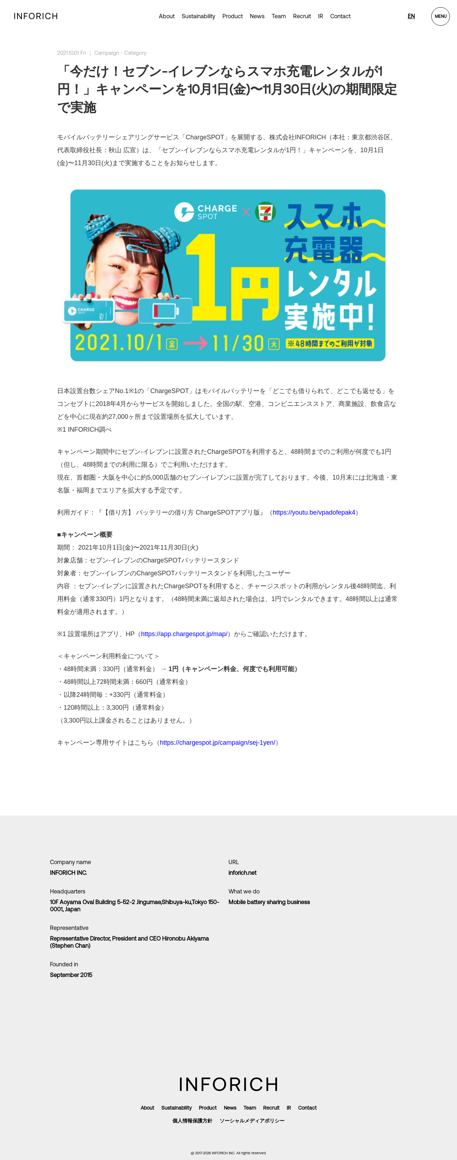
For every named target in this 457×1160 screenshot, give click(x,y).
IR (320, 16)
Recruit (302, 16)
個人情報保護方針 (192, 1121)
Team (279, 16)
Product (208, 1108)
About (167, 16)
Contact (340, 16)
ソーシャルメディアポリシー (252, 1121)
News (257, 16)
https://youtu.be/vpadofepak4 (314, 512)
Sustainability (198, 16)
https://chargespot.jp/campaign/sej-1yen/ (217, 742)
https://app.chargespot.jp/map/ (184, 634)
